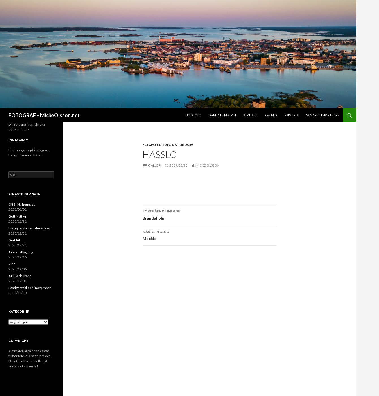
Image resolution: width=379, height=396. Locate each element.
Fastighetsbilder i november (29, 288)
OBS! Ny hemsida (21, 204)
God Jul (14, 240)
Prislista (292, 115)
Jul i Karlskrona (19, 276)
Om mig (271, 115)
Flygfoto (193, 115)
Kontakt (250, 115)
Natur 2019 (182, 144)
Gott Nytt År (17, 216)
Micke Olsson (207, 165)
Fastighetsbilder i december (29, 228)
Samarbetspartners (322, 115)
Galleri (155, 165)
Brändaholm (210, 214)
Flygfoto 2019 (156, 144)
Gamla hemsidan (222, 115)
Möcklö (210, 234)
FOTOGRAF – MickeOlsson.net (44, 115)
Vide (12, 264)
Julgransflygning (20, 252)
